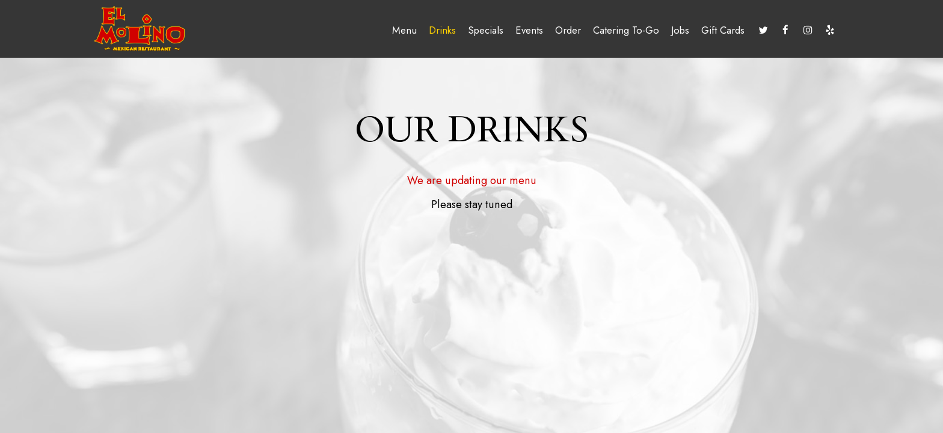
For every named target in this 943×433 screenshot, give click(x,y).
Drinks (442, 30)
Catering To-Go (626, 30)
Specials (485, 30)
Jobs (680, 30)
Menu (404, 30)
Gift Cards (723, 30)
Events (529, 30)
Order (568, 30)
